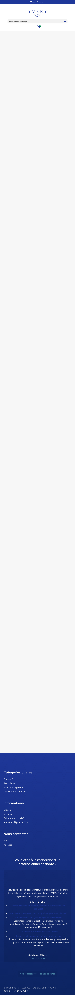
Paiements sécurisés (14, 818)
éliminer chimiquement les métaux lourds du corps (38, 936)
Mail (6, 840)
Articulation (10, 783)
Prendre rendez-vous (37, 958)
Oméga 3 (8, 779)
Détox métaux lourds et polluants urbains (38, 931)
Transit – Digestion (14, 787)
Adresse (8, 845)
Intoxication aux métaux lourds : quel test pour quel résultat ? (38, 913)
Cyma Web (22, 991)
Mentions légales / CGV (16, 822)
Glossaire (9, 810)
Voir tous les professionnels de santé (37, 973)
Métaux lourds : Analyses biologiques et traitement (38, 917)
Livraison (8, 814)
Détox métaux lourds (15, 791)
